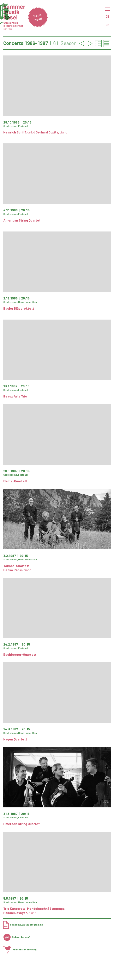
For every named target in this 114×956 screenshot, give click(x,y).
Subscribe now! (16, 936)
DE (107, 16)
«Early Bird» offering (19, 949)
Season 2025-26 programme (23, 924)
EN (107, 25)
